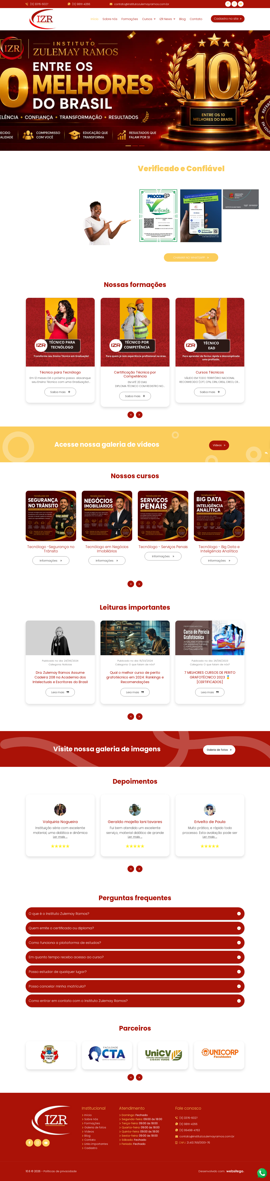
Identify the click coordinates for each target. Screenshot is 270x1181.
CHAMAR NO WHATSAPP (191, 257)
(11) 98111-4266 (79, 4)
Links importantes (95, 1144)
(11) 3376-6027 (37, 4)
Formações (130, 19)
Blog (182, 19)
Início (94, 19)
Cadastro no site (228, 18)
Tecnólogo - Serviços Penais (163, 546)
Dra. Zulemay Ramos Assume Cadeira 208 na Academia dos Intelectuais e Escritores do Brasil (60, 677)
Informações (51, 560)
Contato (196, 19)
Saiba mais (60, 392)
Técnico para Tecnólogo (60, 372)
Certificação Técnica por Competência (135, 374)
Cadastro (89, 1148)
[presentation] (131, 415)
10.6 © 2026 (33, 1171)
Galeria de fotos (219, 750)
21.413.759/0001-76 (192, 1142)
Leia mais (60, 692)
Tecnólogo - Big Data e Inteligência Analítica (219, 549)
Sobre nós (110, 19)
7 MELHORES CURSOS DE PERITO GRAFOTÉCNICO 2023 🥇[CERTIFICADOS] (209, 677)
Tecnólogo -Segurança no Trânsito (50, 549)
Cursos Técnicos (210, 372)
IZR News (167, 19)
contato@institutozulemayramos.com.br (139, 4)
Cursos (148, 19)
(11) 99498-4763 (187, 1130)
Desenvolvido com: (221, 1171)
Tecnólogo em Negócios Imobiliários (106, 549)
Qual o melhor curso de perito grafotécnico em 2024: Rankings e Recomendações (135, 677)
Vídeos (219, 445)
